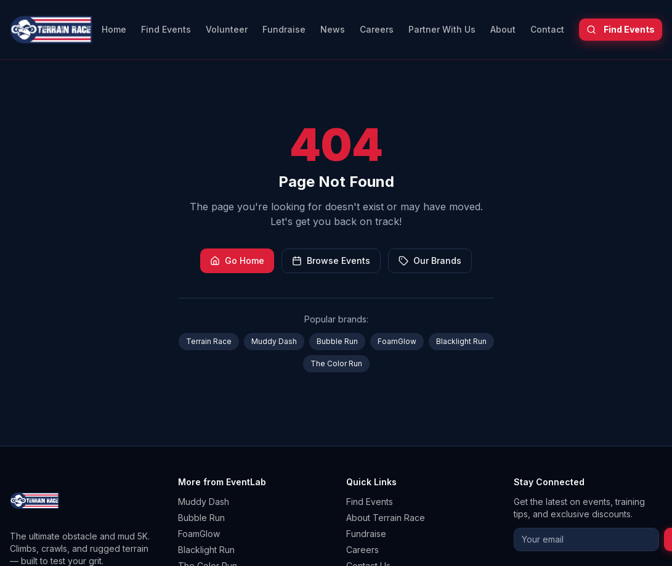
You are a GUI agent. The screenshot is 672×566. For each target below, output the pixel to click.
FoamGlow (397, 341)
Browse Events (331, 260)
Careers (377, 29)
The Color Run (336, 363)
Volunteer (227, 29)
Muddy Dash (274, 341)
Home (114, 29)
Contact (547, 29)
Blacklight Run (461, 341)
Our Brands (430, 260)
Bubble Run (337, 341)
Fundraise (284, 29)
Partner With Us (442, 29)
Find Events (166, 29)
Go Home (237, 260)
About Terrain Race (385, 517)
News (332, 29)
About (503, 29)
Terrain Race (209, 341)
